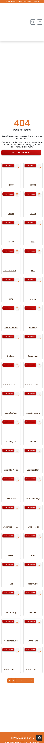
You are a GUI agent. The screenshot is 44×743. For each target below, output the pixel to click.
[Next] (32, 721)
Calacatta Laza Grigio (11, 425)
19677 (11, 283)
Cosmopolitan (33, 511)
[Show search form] (32, 22)
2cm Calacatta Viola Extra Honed (11, 311)
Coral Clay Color (11, 511)
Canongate (11, 482)
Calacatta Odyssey (33, 425)
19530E (33, 226)
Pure (11, 625)
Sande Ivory (11, 653)
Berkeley (33, 368)
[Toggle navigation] (39, 22)
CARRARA (33, 482)
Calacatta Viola (11, 454)
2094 (33, 283)
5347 (33, 311)
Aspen (33, 340)
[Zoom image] (17, 207)
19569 (33, 254)
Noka (33, 596)
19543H (11, 254)
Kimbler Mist (33, 568)
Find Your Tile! (21, 193)
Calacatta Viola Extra (33, 454)
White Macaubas (11, 682)
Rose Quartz (33, 625)
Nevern (11, 596)
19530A (11, 226)
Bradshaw (11, 397)
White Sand (33, 682)
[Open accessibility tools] (39, 738)
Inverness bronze (11, 568)
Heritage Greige (33, 539)
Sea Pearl (33, 653)
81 (22, 721)
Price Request (8, 206)
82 (27, 721)
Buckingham (32, 397)
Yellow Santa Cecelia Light (33, 710)
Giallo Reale (11, 539)
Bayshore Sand (11, 368)
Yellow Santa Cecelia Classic (11, 710)
